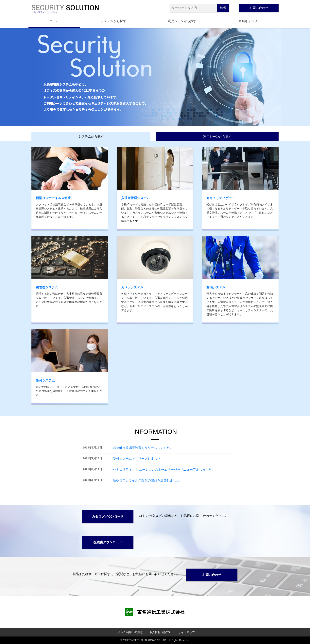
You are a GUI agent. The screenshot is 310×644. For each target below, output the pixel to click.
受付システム (45, 380)
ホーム (54, 21)
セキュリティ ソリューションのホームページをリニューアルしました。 (164, 469)
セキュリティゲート (220, 198)
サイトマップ (186, 632)
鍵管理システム (47, 287)
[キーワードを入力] (193, 8)
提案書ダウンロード (108, 542)
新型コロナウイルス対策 (53, 198)
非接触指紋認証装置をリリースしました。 (143, 447)
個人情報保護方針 (160, 632)
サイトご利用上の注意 (129, 632)
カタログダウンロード (108, 516)
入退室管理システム (135, 198)
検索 (223, 7)
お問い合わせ (258, 7)
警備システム (215, 287)
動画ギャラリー (249, 21)
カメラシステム (132, 287)
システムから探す (113, 21)
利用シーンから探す (182, 21)
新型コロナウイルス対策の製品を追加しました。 (147, 480)
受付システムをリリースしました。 (138, 458)
